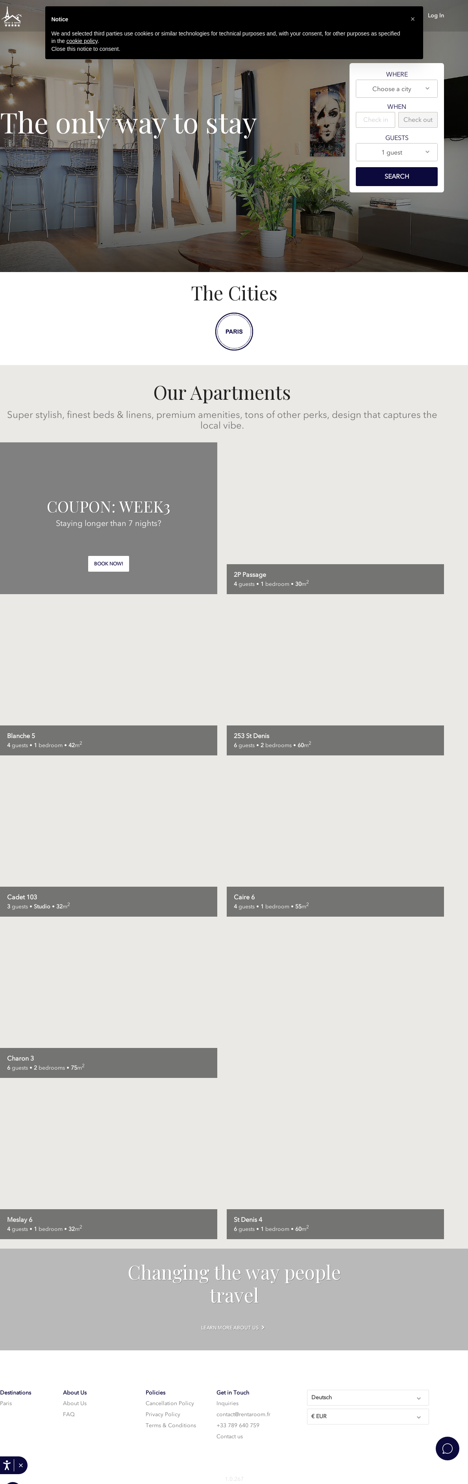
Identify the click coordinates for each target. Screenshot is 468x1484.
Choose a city (401, 88)
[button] (21, 1465)
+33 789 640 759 (237, 1425)
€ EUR (366, 1416)
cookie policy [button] (82, 41)
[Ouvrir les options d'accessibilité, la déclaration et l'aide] (7, 1465)
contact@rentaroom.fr (243, 1414)
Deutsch (366, 1397)
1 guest (406, 151)
